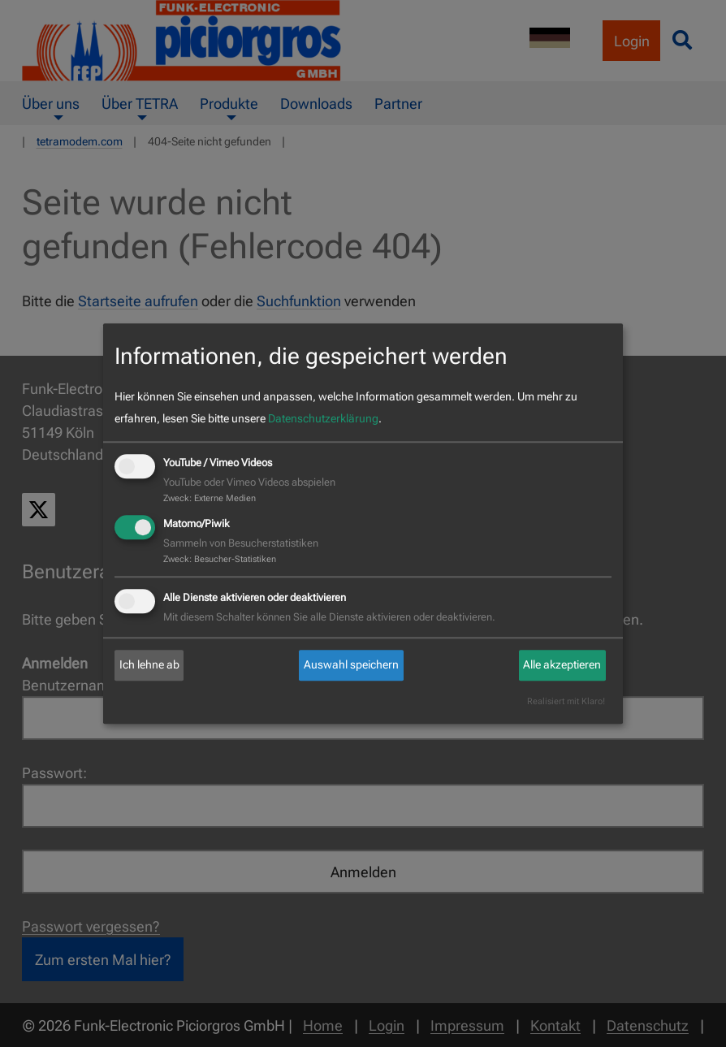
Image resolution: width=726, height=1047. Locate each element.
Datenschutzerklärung (323, 419)
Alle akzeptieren (562, 665)
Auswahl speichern (351, 665)
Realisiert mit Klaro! (566, 701)
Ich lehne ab (149, 665)
